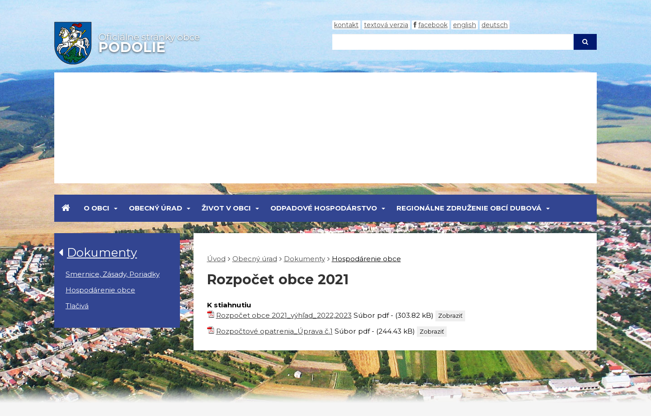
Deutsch (494, 25)
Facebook (433, 25)
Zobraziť (450, 315)
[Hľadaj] (452, 42)
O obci (96, 208)
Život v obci (226, 208)
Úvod (216, 258)
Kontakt (346, 25)
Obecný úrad (155, 208)
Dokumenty (102, 252)
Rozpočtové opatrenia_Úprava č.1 (274, 331)
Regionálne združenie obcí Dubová (469, 208)
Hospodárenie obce (100, 290)
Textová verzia (386, 25)
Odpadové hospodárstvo (323, 208)
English (464, 25)
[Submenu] (115, 208)
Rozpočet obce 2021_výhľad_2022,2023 (284, 315)
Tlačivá (77, 305)
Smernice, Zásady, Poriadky (113, 274)
